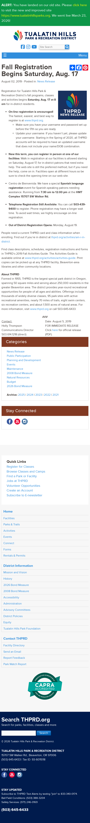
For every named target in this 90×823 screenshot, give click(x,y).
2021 (55, 395)
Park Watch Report (14, 664)
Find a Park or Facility (22, 476)
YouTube (17, 422)
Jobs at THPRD (17, 481)
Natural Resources (18, 377)
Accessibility (11, 597)
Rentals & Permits (14, 555)
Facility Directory (14, 645)
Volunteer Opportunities (23, 486)
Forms (7, 549)
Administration (12, 603)
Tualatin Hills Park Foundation (22, 628)
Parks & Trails (11, 524)
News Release (46, 81)
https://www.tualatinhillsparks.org (25, 15)
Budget (11, 382)
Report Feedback (14, 658)
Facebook (10, 422)
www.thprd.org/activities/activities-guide (50, 258)
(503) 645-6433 (11, 759)
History (7, 579)
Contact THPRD (15, 638)
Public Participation (19, 356)
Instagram (25, 422)
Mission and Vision (15, 572)
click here (80, 5)
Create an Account (20, 490)
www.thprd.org (34, 120)
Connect (8, 543)
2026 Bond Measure (19, 386)
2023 (38, 395)
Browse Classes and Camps (26, 471)
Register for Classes (20, 467)
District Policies (13, 616)
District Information (18, 566)
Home (8, 511)
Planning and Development (24, 360)
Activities (9, 531)
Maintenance (15, 369)
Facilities (9, 518)
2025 (21, 395)
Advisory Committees (16, 610)
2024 (30, 395)
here (55, 330)
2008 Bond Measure (19, 373)
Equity (7, 622)
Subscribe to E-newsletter (24, 495)
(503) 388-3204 (35, 798)
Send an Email (12, 652)
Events (11, 364)
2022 (47, 395)
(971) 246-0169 (29, 802)
